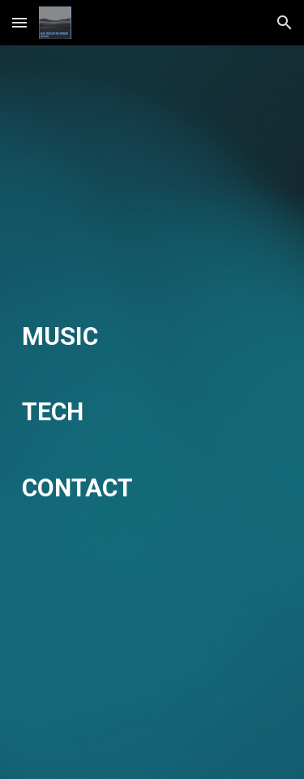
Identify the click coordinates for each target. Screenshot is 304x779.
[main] (152, 412)
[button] (19, 22)
